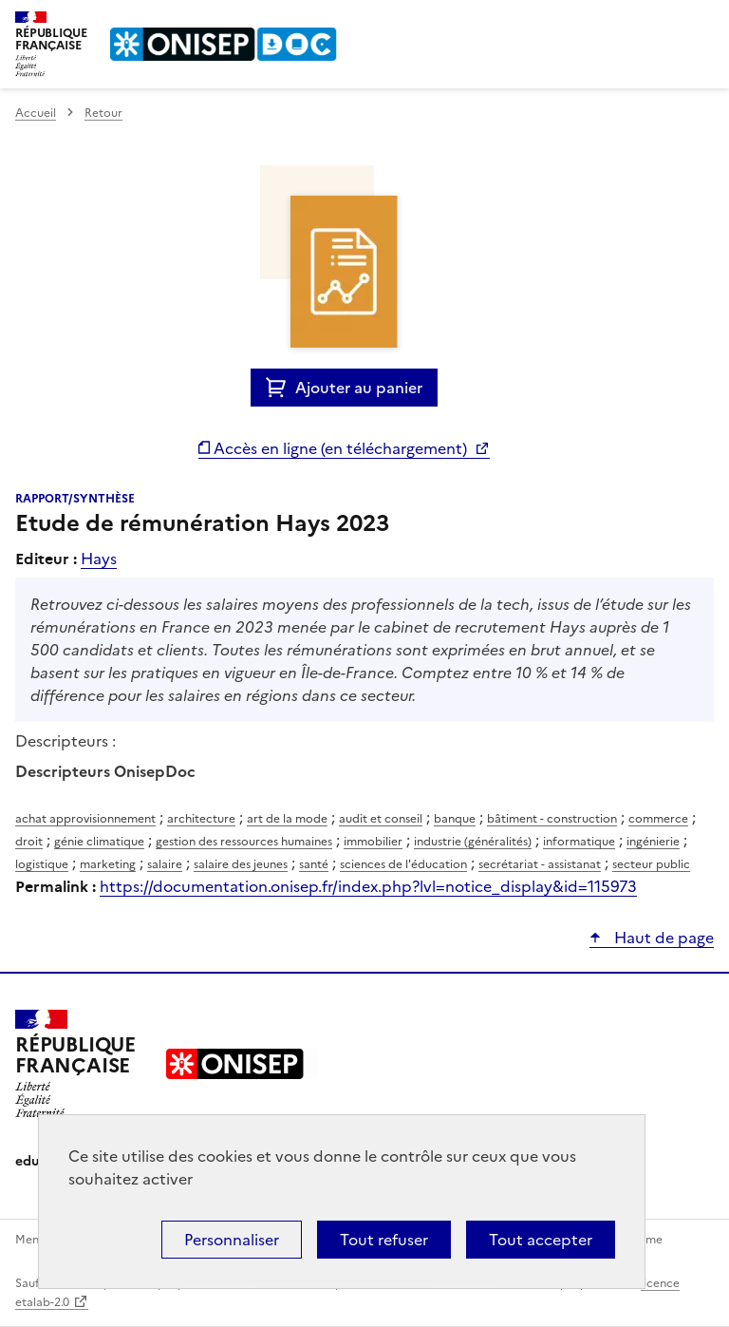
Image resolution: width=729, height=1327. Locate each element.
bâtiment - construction (552, 818)
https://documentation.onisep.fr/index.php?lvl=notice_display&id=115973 (368, 886)
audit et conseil (380, 818)
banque (455, 818)
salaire (164, 864)
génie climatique (99, 841)
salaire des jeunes (241, 864)
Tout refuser (384, 1239)
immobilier (373, 841)
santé (313, 864)
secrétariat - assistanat (539, 864)
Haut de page (662, 937)
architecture (201, 818)
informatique (579, 841)
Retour (103, 113)
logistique (41, 864)
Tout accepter (540, 1239)
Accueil (35, 113)
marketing (108, 864)
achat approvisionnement (85, 818)
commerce (658, 818)
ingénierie (653, 841)
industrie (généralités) (473, 841)
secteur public (651, 864)
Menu (702, 23)
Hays (99, 558)
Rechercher (664, 23)
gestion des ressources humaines (244, 841)
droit (29, 841)
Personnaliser (231, 1239)
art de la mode (287, 818)
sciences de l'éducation (403, 864)
